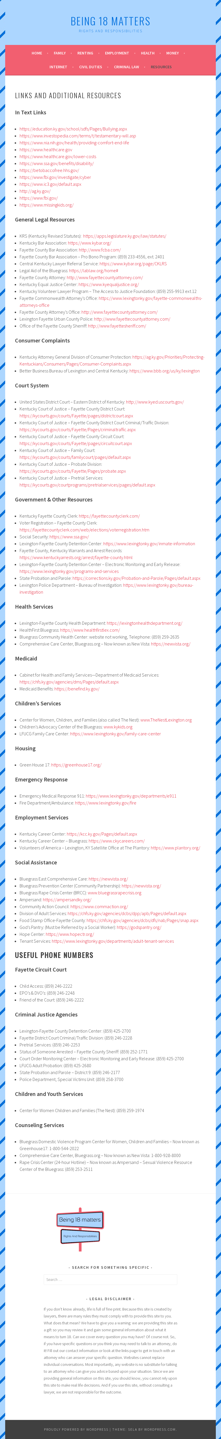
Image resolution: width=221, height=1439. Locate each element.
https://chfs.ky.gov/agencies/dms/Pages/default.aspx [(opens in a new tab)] (69, 682)
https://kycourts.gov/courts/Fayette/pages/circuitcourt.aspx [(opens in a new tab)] (76, 443)
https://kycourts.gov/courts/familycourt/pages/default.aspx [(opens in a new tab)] (75, 457)
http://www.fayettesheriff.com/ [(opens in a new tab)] (117, 326)
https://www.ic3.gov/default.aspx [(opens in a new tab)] (50, 184)
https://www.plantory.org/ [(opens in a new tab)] (175, 848)
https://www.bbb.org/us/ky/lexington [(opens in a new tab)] (164, 371)
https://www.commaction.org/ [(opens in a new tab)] (99, 906)
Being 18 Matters (110, 20)
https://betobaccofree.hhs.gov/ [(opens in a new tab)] (49, 170)
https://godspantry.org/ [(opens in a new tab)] (139, 927)
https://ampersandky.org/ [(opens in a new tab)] (67, 899)
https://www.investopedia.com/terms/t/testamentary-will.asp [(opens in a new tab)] (78, 136)
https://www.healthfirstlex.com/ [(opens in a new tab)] (90, 630)
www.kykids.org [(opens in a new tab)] (118, 727)
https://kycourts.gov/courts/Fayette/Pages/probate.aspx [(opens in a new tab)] (73, 471)
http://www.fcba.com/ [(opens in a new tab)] (100, 250)
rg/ (91, 934)
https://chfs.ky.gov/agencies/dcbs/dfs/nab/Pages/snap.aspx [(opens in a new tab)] (143, 920)
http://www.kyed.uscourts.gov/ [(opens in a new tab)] (155, 402)
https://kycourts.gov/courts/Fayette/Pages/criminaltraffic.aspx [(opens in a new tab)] (78, 429)
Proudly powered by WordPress (76, 1429)
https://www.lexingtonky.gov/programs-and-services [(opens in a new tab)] (69, 571)
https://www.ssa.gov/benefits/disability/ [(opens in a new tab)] (57, 163)
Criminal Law (126, 66)
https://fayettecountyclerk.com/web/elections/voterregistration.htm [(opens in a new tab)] (84, 530)
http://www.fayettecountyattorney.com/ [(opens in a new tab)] (105, 277)
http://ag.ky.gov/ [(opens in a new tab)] (35, 191)
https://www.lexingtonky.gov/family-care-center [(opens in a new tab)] (115, 733)
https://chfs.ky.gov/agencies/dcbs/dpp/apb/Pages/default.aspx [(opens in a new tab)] (127, 913)
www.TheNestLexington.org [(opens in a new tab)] (166, 720)
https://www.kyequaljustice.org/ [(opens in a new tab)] (109, 284)
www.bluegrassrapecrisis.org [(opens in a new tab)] (114, 892)
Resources (161, 66)
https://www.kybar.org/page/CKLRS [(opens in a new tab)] (133, 263)
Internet (58, 66)
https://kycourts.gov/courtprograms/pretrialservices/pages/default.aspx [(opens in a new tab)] (87, 485)
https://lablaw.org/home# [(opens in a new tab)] (93, 270)
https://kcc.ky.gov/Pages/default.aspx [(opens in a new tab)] (102, 834)
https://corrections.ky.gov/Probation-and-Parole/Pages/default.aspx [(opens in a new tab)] (137, 578)
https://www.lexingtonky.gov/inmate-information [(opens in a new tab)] (149, 543)
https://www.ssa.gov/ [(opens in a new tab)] (69, 536)
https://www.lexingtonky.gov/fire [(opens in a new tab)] (105, 803)
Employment (117, 53)
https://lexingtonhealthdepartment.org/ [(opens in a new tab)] (144, 623)
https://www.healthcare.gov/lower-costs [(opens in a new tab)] (58, 156)
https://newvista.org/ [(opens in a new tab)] (170, 644)
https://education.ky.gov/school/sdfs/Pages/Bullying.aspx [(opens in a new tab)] (73, 129)
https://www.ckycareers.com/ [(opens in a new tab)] (117, 841)
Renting (85, 53)
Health (148, 53)
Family (60, 53)
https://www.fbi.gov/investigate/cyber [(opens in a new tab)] (55, 177)
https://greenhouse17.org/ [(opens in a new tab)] (76, 765)
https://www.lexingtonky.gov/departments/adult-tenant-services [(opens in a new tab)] (113, 941)
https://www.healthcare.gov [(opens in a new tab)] (46, 149)
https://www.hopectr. (66, 934)
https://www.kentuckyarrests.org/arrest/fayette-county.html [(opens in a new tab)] (76, 557)
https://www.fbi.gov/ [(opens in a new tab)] (39, 198)
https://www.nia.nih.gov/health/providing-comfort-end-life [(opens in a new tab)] (74, 142)
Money (172, 53)
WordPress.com (160, 1429)
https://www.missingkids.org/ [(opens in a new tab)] (47, 205)
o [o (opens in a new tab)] (87, 934)
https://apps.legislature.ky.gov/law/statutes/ (124, 236)
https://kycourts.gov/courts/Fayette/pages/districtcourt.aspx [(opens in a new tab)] (76, 416)
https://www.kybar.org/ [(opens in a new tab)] (89, 243)
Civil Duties (90, 66)
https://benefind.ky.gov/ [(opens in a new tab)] (77, 689)
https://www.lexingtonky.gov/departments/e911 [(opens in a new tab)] (131, 796)
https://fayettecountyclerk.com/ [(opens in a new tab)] (109, 516)
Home (37, 53)
